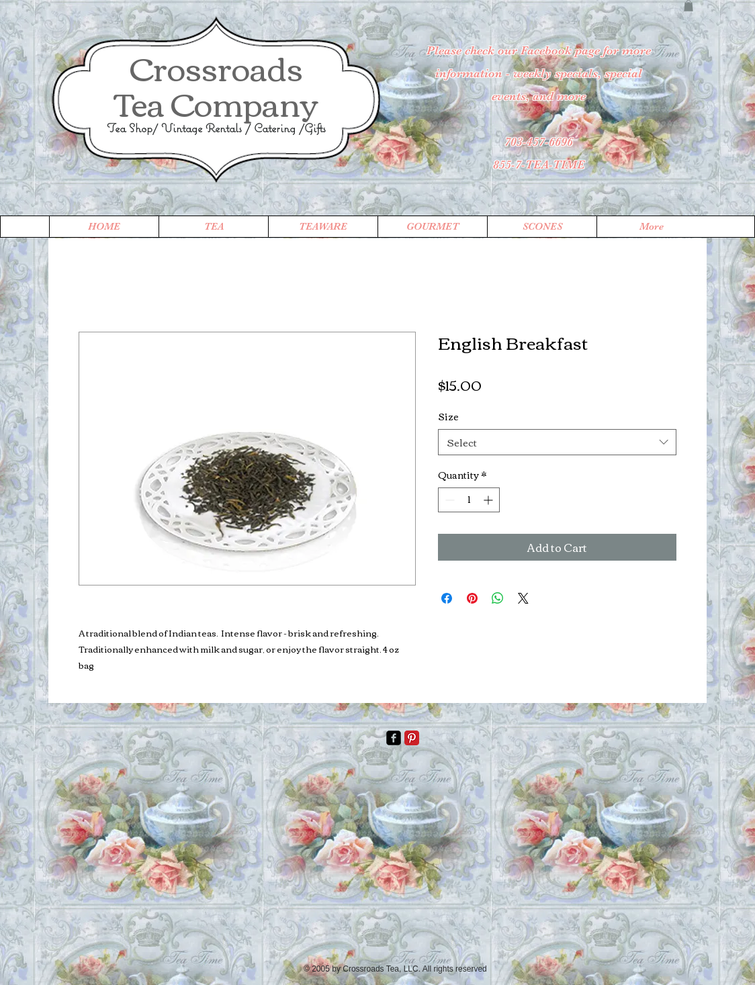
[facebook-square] (393, 738)
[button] (688, 5)
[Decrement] (448, 500)
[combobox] (557, 442)
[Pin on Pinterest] (472, 598)
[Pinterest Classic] (411, 738)
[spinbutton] (469, 500)
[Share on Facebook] (447, 598)
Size (448, 416)
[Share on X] (523, 598)
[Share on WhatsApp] (498, 598)
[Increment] (489, 500)
